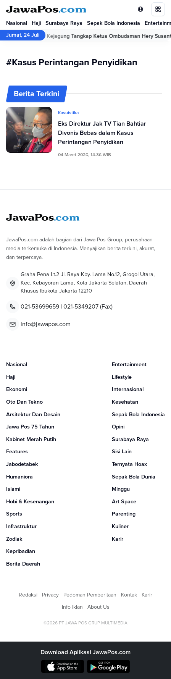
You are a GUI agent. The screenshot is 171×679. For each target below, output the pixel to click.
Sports (14, 514)
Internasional (128, 389)
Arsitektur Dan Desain (33, 414)
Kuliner (120, 526)
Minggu (121, 489)
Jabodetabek (22, 464)
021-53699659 (40, 307)
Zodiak (14, 539)
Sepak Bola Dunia (133, 477)
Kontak (129, 595)
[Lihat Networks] (140, 9)
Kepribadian (20, 551)
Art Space (124, 501)
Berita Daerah (23, 564)
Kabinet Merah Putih (31, 439)
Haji (36, 23)
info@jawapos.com (46, 324)
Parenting (124, 514)
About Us (98, 607)
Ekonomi (16, 389)
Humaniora (19, 477)
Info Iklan (72, 607)
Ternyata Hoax (129, 464)
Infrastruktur (21, 526)
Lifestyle (122, 377)
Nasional (16, 23)
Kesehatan (125, 402)
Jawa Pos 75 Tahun (30, 427)
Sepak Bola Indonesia (113, 23)
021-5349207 (80, 307)
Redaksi (28, 595)
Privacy (50, 595)
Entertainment (129, 364)
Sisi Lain (122, 451)
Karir (117, 539)
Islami (13, 489)
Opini (118, 427)
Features (17, 451)
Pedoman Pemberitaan (89, 595)
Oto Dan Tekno (24, 402)
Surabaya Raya (63, 23)
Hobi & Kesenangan (30, 501)
